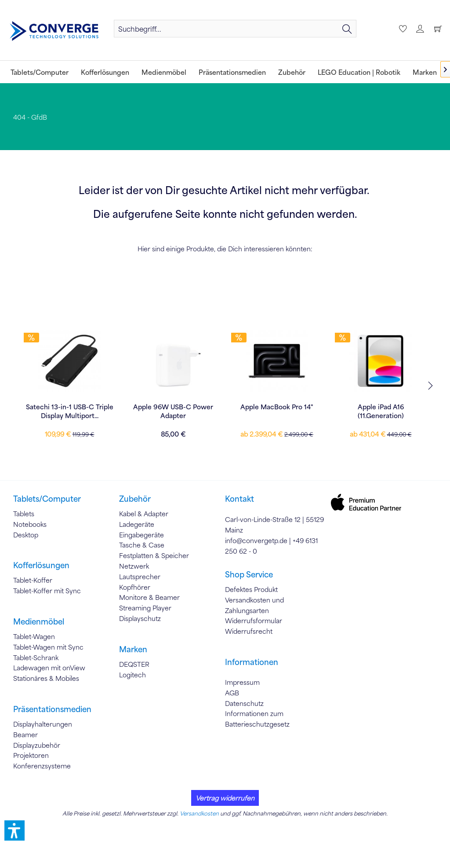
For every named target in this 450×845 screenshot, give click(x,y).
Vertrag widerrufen (225, 798)
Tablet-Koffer (32, 580)
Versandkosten (199, 813)
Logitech (132, 675)
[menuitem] (235, 28)
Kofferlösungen (41, 565)
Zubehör (135, 498)
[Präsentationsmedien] (232, 72)
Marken (133, 649)
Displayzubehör (36, 745)
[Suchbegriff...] (235, 28)
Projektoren (31, 755)
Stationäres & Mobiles (46, 678)
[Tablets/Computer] (39, 72)
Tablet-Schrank (35, 657)
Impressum (242, 682)
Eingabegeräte (141, 535)
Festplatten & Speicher (154, 555)
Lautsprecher (139, 576)
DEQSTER (134, 664)
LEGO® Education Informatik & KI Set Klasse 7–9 (69, 411)
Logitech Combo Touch (380, 407)
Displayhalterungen (42, 724)
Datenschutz (244, 703)
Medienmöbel (38, 621)
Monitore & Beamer (149, 597)
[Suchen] (347, 28)
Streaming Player (145, 608)
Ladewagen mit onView (49, 668)
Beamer (25, 734)
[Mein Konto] (420, 28)
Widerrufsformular (253, 621)
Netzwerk (134, 566)
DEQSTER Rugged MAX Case (173, 407)
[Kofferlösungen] (105, 72)
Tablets (23, 514)
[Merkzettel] (402, 28)
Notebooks (30, 524)
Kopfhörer (134, 587)
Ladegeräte (136, 524)
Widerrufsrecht (248, 631)
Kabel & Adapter (143, 514)
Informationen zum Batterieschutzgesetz (257, 718)
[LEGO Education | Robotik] (359, 72)
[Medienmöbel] (163, 72)
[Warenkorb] (438, 28)
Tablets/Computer (47, 498)
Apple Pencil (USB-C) (277, 407)
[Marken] (424, 72)
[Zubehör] (292, 72)
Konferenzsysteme (42, 766)
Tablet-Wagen (34, 636)
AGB (232, 693)
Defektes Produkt (251, 589)
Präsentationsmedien (52, 709)
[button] (14, 830)
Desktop (25, 535)
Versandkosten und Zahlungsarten (254, 605)
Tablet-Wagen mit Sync (48, 647)
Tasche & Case (141, 545)
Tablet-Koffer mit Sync (47, 591)
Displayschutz (140, 618)
